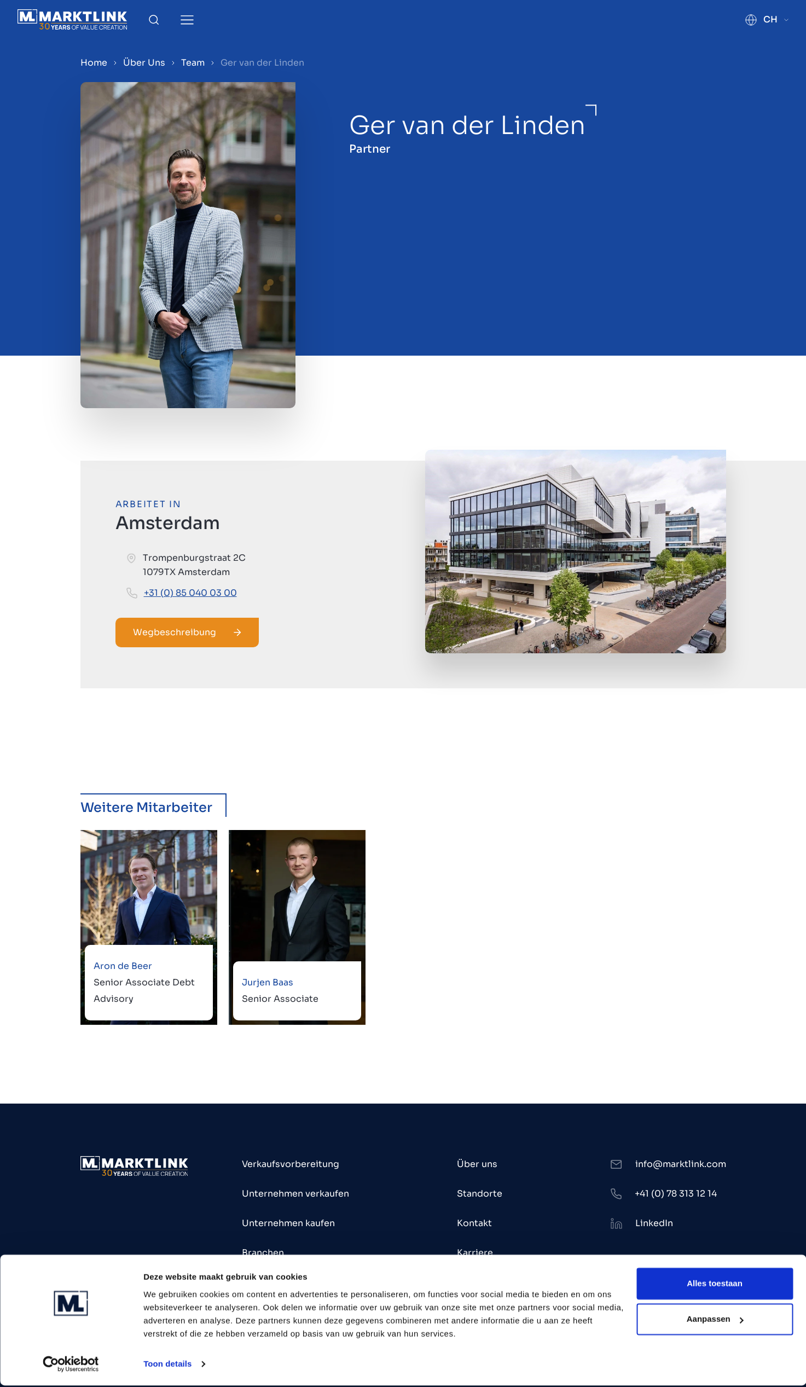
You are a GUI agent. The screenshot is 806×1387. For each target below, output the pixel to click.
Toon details (167, 1365)
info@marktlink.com (680, 1164)
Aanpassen (715, 1320)
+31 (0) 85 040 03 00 (190, 593)
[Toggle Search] (154, 20)
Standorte (479, 1193)
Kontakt (474, 1223)
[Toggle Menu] (187, 20)
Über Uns (144, 62)
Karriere (475, 1252)
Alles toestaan (715, 1285)
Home (93, 62)
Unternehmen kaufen (288, 1223)
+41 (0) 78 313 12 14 (676, 1193)
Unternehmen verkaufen (295, 1193)
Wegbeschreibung (187, 632)
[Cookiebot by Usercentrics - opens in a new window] (71, 1365)
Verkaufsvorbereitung (290, 1164)
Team (193, 62)
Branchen (263, 1252)
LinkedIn (654, 1223)
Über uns (477, 1164)
